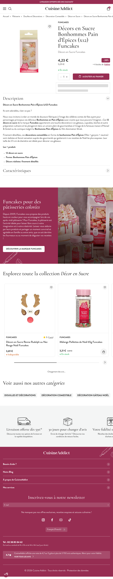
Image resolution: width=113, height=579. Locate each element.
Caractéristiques (56, 170)
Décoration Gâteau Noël (93, 395)
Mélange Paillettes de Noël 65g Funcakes (81, 342)
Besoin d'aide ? (56, 464)
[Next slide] (105, 362)
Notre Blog (56, 472)
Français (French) (56, 529)
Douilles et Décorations (32, 16)
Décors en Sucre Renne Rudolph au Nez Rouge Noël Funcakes (27, 343)
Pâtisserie (16, 16)
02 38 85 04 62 (14, 542)
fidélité (107, 64)
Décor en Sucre (74, 16)
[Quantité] (63, 77)
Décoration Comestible (55, 16)
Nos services (56, 487)
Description (56, 98)
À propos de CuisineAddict (56, 479)
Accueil (6, 16)
